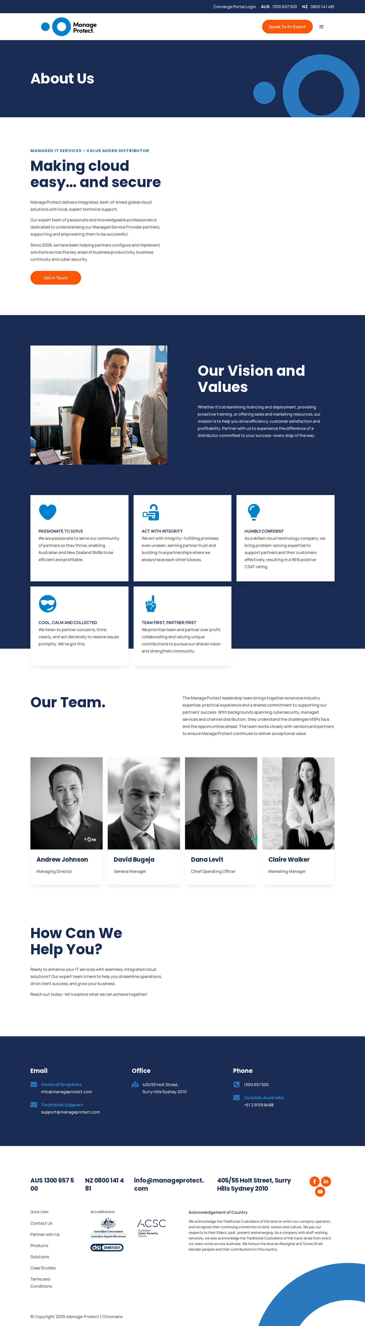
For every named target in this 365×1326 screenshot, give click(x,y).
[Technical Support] (34, 1105)
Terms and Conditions (41, 1282)
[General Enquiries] (34, 1084)
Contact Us (41, 1223)
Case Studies (43, 1267)
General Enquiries (62, 1084)
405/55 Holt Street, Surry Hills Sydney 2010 (254, 1184)
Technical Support (63, 1104)
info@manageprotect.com (169, 1184)
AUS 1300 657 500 (52, 1184)
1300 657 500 (284, 6)
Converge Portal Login (234, 6)
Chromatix (112, 1316)
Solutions (39, 1256)
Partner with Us (45, 1234)
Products (39, 1245)
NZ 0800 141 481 (104, 1184)
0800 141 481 (323, 6)
